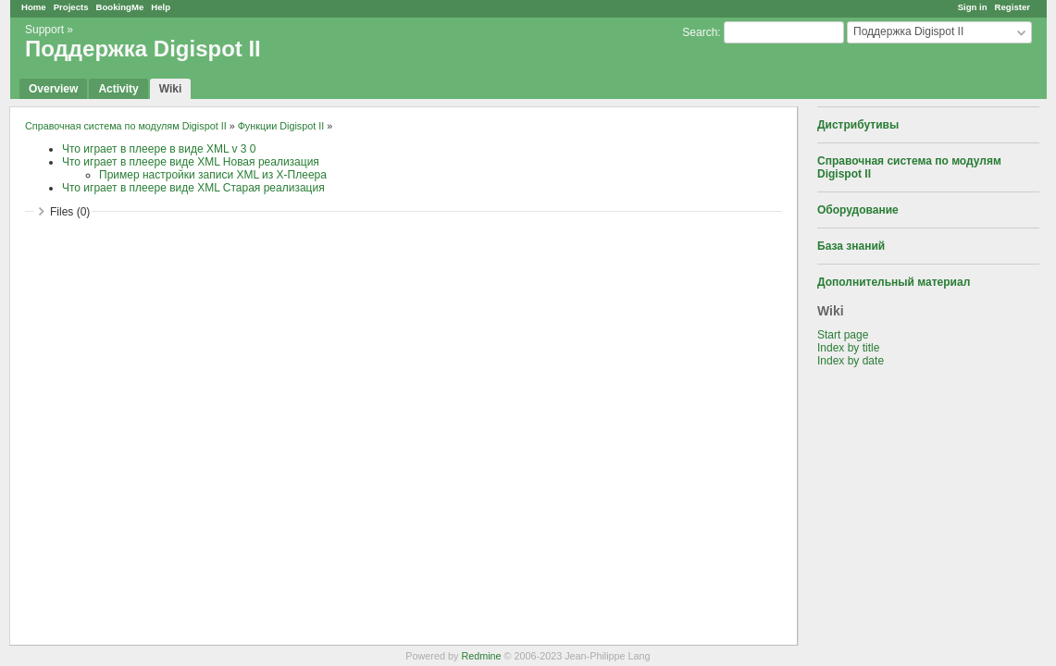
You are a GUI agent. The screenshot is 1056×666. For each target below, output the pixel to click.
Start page (842, 334)
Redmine (481, 655)
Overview (53, 88)
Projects (71, 7)
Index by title (848, 347)
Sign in (973, 7)
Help (160, 7)
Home (33, 7)
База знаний (851, 246)
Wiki (170, 88)
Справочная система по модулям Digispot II (126, 125)
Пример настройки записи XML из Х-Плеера (213, 174)
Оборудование (858, 210)
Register (1012, 7)
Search (699, 32)
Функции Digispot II (281, 125)
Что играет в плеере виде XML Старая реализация (193, 187)
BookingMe (120, 7)
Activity (118, 88)
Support (44, 29)
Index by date (850, 360)
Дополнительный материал (893, 282)
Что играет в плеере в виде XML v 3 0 (159, 148)
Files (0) (70, 211)
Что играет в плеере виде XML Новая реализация (190, 161)
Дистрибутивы (858, 124)
